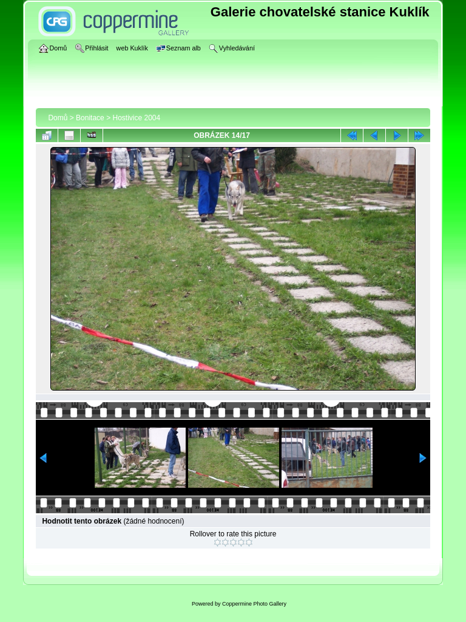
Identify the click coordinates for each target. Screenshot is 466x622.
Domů (57, 118)
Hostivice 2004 (136, 118)
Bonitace (90, 118)
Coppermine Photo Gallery (254, 604)
